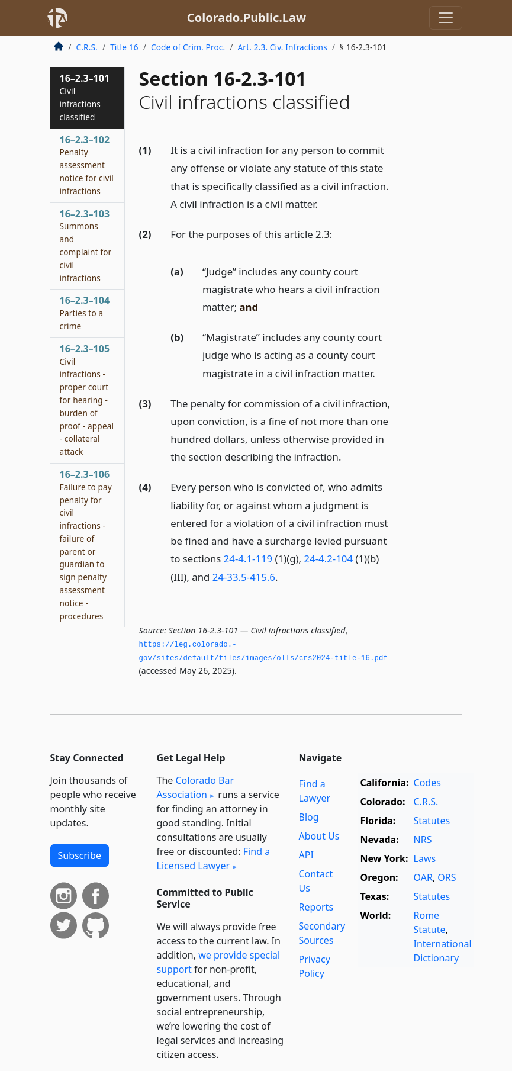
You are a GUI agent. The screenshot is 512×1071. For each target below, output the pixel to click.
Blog (309, 817)
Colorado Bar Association (195, 787)
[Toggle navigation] (445, 18)
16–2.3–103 (86, 245)
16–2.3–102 (87, 165)
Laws (425, 858)
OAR (423, 877)
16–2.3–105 (87, 399)
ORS (446, 877)
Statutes (432, 820)
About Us (319, 835)
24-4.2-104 (328, 558)
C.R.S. (87, 47)
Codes (427, 782)
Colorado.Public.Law (246, 17)
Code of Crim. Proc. (188, 47)
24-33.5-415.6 (243, 577)
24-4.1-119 (248, 558)
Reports (316, 907)
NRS (423, 839)
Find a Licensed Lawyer (214, 858)
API (306, 854)
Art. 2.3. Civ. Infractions (282, 47)
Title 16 (124, 47)
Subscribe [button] (79, 855)
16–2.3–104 (85, 313)
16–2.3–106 (86, 545)
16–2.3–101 (85, 97)
